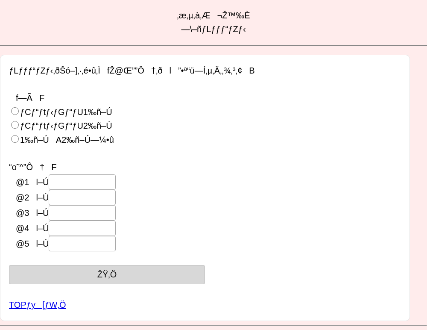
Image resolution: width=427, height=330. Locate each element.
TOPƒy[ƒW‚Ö (37, 304)
